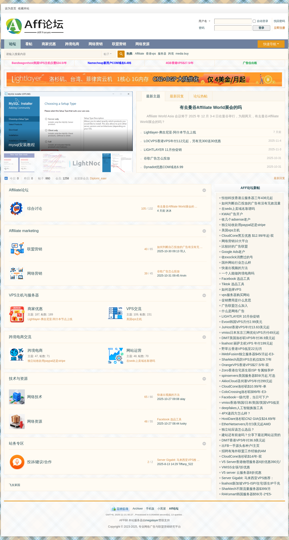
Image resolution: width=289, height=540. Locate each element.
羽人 (183, 251)
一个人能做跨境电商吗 (238, 273)
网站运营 (133, 350)
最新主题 (153, 96)
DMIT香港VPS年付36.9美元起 (243, 440)
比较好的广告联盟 (235, 246)
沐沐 (168, 210)
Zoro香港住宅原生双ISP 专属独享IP (248, 370)
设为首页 (10, 8)
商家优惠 (49, 44)
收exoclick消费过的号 (237, 257)
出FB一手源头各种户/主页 (240, 446)
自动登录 (260, 21)
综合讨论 (34, 209)
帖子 (106, 54)
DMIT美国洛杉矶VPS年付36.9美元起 (248, 338)
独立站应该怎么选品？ (238, 429)
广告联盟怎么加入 (235, 305)
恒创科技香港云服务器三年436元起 (247, 198)
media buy (182, 53)
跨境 (171, 53)
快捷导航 (269, 44)
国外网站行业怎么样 (236, 262)
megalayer (152, 520)
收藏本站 (23, 8)
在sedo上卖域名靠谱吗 (140, 360)
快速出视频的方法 (168, 394)
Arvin (183, 275)
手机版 (150, 508)
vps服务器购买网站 (236, 295)
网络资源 (142, 44)
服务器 (162, 53)
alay (182, 399)
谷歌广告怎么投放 (157, 158)
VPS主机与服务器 (24, 295)
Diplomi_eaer (98, 178)
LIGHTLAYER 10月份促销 (240, 316)
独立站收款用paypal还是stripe (46, 360)
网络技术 (34, 397)
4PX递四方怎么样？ (236, 413)
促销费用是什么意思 (236, 300)
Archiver (138, 508)
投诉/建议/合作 (39, 462)
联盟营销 (119, 44)
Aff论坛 (173, 508)
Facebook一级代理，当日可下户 (245, 397)
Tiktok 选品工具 (233, 284)
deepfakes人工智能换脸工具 (242, 408)
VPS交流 (133, 309)
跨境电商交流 (20, 337)
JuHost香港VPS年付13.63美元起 (246, 327)
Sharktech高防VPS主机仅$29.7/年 (247, 359)
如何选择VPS (231, 289)
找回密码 (279, 21)
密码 (201, 28)
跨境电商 (72, 44)
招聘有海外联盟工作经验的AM (244, 451)
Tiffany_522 (185, 464)
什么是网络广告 (233, 311)
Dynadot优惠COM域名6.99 (163, 167)
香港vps (151, 53)
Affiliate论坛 (19, 190)
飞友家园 (14, 485)
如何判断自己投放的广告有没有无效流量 (251, 203)
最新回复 (177, 96)
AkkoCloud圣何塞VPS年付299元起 (247, 381)
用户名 (203, 21)
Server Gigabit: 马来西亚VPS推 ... (178, 460)
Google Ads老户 (233, 252)
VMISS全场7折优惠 (236, 467)
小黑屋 (161, 508)
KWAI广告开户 (232, 214)
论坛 (12, 44)
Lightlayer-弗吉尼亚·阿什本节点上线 (170, 132)
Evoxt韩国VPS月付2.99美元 (242, 322)
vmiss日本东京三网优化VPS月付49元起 (250, 332)
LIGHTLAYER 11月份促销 (163, 150)
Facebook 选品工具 (169, 419)
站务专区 (16, 443)
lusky (183, 423)
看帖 (28, 44)
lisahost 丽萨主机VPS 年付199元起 (247, 343)
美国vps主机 (134, 319)
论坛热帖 (200, 96)
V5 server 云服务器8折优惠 (241, 472)
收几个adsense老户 (236, 219)
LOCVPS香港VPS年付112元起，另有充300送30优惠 (182, 141)
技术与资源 (18, 379)
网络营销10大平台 (235, 241)
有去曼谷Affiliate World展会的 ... (177, 206)
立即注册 (279, 28)
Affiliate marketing (24, 231)
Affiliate (139, 53)
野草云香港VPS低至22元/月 (242, 349)
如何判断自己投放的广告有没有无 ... (179, 247)
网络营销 (96, 44)
